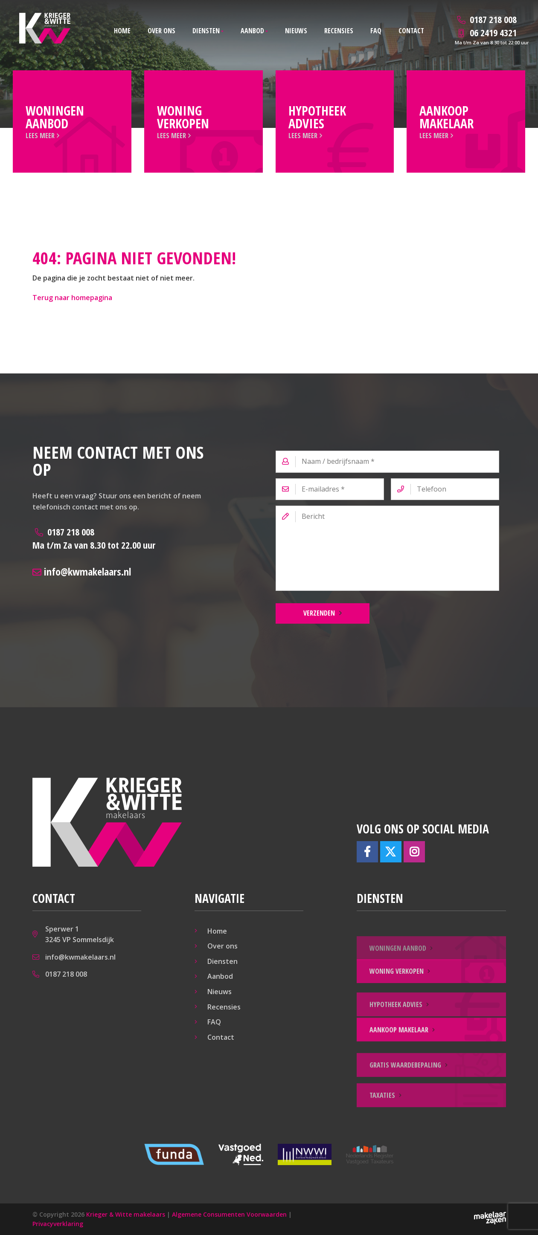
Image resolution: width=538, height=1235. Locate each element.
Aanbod (252, 30)
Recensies (338, 30)
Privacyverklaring (57, 1224)
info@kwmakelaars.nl (81, 571)
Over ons (161, 30)
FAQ (375, 30)
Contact (411, 30)
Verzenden (319, 613)
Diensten (206, 30)
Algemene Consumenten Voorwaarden (229, 1214)
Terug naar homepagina (72, 297)
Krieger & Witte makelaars (125, 1214)
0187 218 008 (93, 538)
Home (122, 30)
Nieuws (296, 30)
